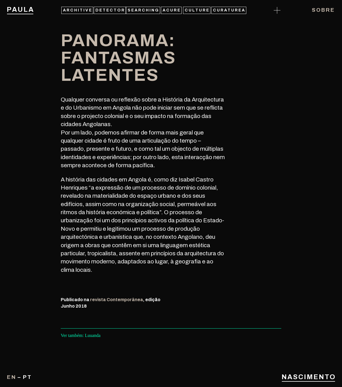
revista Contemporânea (116, 299)
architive (77, 10)
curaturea (229, 10)
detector (110, 10)
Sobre (323, 10)
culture (197, 10)
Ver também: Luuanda (80, 335)
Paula (20, 9)
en (11, 377)
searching (143, 10)
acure (172, 10)
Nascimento (308, 377)
